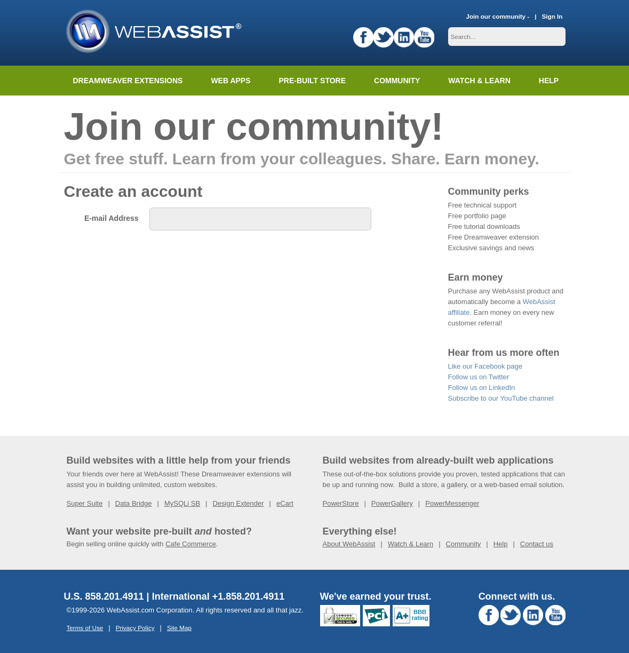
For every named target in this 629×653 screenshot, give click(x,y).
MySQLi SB (182, 503)
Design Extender (238, 503)
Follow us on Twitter (478, 377)
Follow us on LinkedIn (481, 388)
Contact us (536, 544)
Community (397, 80)
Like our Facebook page (485, 366)
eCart (284, 503)
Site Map (179, 627)
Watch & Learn (479, 80)
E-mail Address (111, 218)
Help (500, 544)
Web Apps (230, 80)
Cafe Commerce (190, 544)
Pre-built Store (312, 80)
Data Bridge (133, 503)
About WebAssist (349, 544)
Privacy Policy (135, 627)
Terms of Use (85, 627)
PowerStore (341, 503)
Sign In (552, 16)
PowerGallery (392, 503)
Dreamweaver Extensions (128, 80)
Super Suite (85, 503)
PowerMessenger (452, 503)
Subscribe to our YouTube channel (501, 398)
